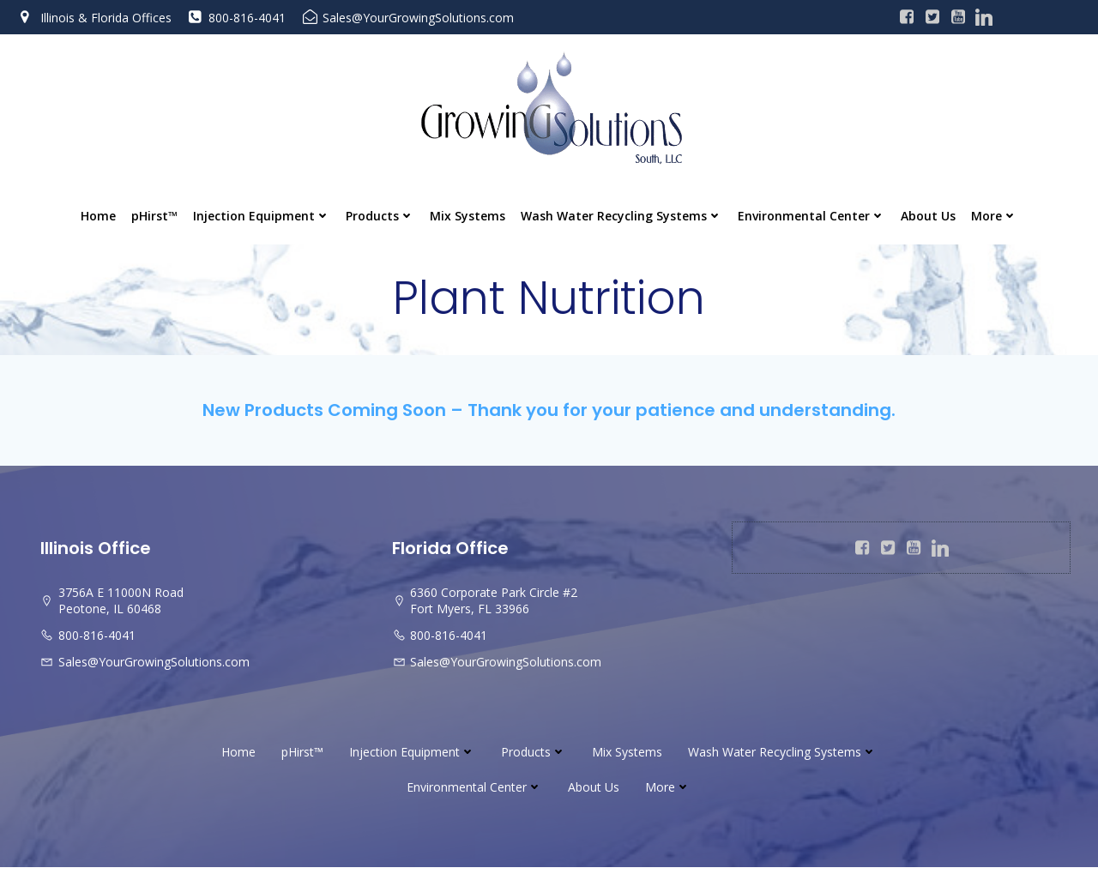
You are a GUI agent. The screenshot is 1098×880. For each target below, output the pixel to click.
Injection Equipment (261, 217)
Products (380, 217)
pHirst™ (154, 217)
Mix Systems (467, 217)
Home (98, 217)
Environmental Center (811, 217)
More (994, 217)
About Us (928, 217)
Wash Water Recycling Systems (621, 217)
